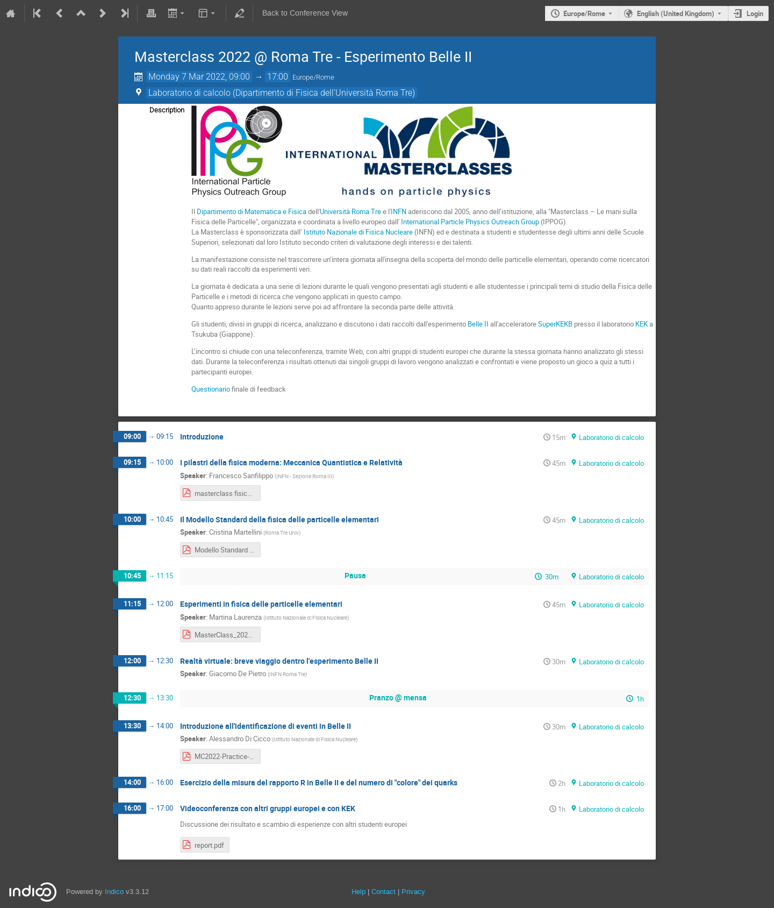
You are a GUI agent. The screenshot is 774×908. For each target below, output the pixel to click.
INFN (398, 211)
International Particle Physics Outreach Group (470, 221)
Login (755, 13)
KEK (641, 324)
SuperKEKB (555, 324)
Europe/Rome (584, 13)
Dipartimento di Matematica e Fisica (251, 211)
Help (359, 891)
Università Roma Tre (350, 211)
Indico (114, 891)
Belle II (478, 324)
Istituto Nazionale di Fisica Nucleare (358, 232)
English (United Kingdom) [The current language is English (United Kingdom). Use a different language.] (675, 13)
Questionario (210, 389)
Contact (383, 891)
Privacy (413, 891)
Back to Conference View (305, 13)
